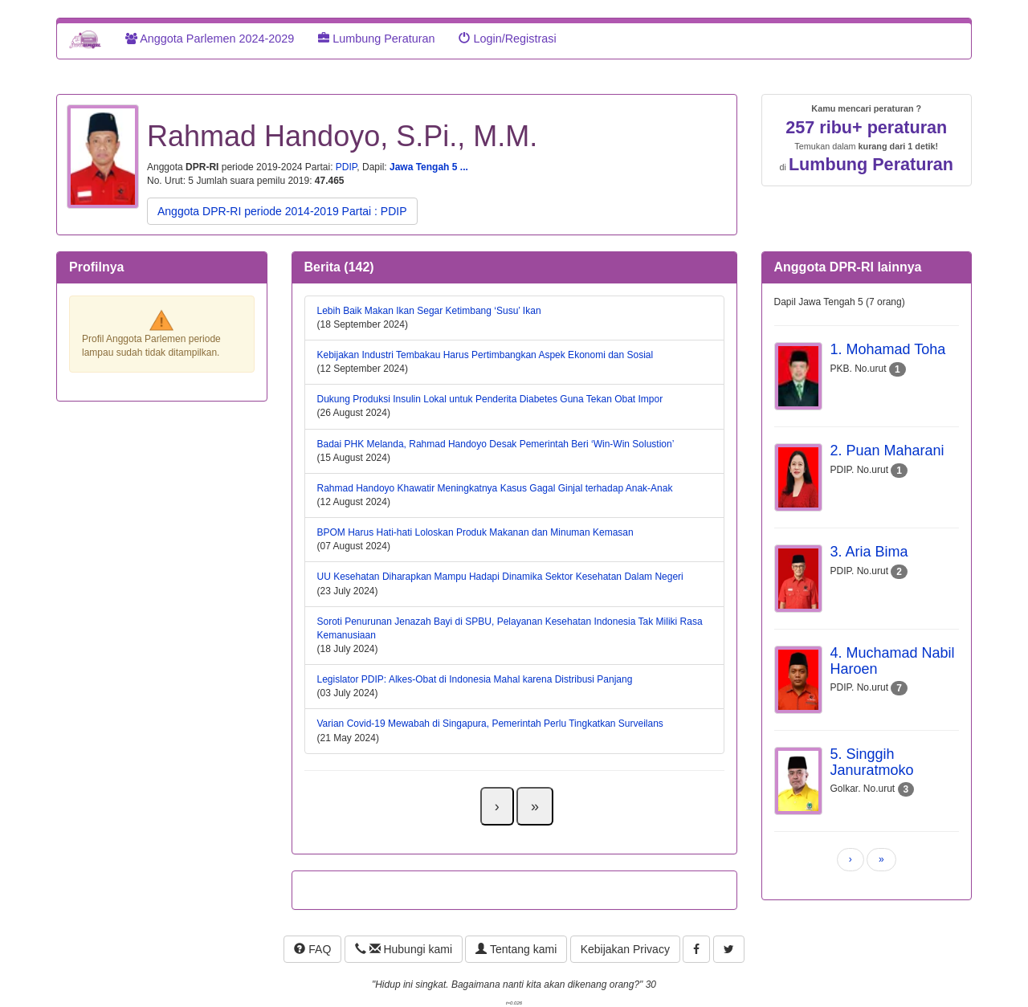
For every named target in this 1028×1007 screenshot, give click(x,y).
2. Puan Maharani (887, 450)
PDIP (346, 167)
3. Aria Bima (869, 552)
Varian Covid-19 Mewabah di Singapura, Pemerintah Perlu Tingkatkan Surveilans (490, 723)
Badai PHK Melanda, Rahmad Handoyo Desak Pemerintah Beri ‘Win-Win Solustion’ (496, 444)
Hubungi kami (403, 949)
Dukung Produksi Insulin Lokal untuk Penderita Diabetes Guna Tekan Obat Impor (490, 399)
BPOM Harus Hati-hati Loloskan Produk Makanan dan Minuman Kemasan (475, 532)
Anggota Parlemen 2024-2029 (209, 38)
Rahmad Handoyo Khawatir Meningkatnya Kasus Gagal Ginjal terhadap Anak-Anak (495, 488)
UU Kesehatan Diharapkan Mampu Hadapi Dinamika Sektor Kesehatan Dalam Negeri (500, 576)
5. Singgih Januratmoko (872, 762)
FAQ (312, 949)
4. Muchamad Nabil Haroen (892, 661)
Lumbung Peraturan (376, 38)
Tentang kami (516, 949)
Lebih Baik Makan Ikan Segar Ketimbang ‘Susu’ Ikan (429, 310)
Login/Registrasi (507, 38)
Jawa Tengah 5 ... (429, 167)
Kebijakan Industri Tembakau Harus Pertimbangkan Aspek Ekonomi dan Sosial (485, 355)
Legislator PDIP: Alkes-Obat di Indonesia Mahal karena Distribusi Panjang (475, 679)
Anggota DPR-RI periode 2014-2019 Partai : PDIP (282, 211)
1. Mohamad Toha (888, 349)
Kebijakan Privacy (625, 949)
